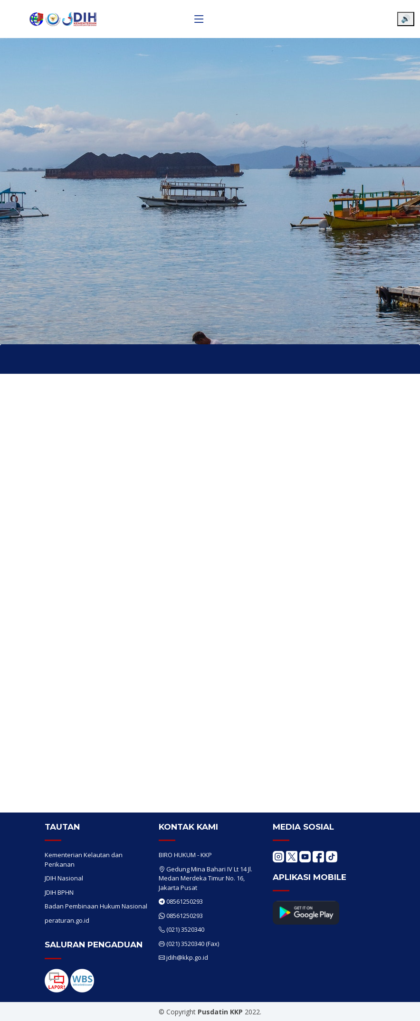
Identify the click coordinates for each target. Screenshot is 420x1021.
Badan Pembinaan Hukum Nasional (96, 906)
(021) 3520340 (185, 929)
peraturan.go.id (67, 920)
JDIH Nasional (64, 878)
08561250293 (184, 901)
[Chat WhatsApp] (398, 1006)
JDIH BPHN (59, 892)
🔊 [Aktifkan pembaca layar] (405, 19)
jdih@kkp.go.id (187, 957)
